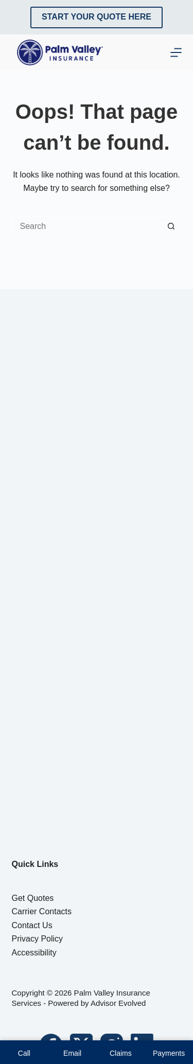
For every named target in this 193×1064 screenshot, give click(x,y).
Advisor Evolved (118, 1003)
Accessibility (34, 952)
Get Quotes (33, 898)
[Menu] (176, 52)
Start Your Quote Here (96, 16)
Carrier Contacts (42, 911)
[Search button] (171, 226)
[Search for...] (86, 226)
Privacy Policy (37, 938)
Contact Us (32, 925)
